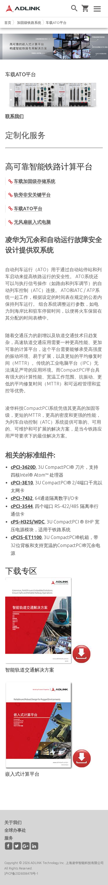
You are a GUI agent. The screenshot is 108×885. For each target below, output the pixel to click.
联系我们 (14, 116)
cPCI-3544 (22, 506)
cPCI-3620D (23, 467)
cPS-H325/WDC (27, 521)
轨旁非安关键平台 (32, 194)
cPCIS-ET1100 (26, 537)
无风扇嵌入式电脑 (32, 222)
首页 (7, 22)
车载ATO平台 (56, 22)
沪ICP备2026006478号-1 (21, 873)
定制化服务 (25, 135)
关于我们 (13, 822)
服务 (8, 838)
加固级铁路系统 (29, 22)
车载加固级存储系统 (34, 181)
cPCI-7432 (22, 498)
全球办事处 (15, 830)
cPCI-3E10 (22, 482)
